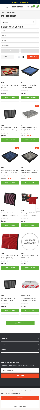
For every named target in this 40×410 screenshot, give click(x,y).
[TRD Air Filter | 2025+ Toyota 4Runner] (10, 71)
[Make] (20, 36)
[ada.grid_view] (23, 57)
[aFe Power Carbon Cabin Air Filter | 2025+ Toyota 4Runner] (30, 114)
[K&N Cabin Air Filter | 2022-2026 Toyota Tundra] (10, 284)
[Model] (20, 41)
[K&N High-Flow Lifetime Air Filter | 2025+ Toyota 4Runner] (10, 199)
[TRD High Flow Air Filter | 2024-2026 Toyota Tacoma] (30, 241)
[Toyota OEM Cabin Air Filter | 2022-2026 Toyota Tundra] (30, 284)
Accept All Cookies (20, 406)
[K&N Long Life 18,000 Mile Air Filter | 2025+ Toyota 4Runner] (30, 199)
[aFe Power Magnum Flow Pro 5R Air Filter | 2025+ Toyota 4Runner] (10, 156)
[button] (32, 6)
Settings (20, 397)
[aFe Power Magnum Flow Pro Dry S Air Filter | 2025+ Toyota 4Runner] (30, 156)
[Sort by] (7, 57)
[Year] (20, 31)
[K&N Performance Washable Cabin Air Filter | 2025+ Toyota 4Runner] (10, 114)
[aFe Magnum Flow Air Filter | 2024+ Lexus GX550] (30, 71)
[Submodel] (20, 46)
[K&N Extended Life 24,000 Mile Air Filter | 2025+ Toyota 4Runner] (10, 241)
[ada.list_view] (19, 57)
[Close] (37, 2)
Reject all (20, 402)
